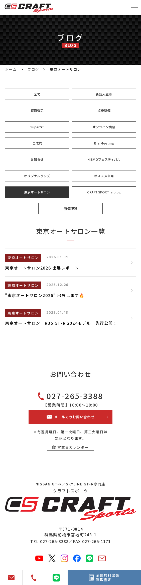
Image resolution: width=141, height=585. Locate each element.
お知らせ (37, 159)
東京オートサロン (37, 192)
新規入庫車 (104, 94)
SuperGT (37, 127)
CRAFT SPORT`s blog (103, 192)
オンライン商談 (103, 127)
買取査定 (37, 110)
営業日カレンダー (73, 447)
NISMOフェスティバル (103, 159)
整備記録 (70, 208)
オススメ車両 (104, 175)
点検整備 (103, 110)
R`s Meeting (104, 143)
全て (37, 94)
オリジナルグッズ (37, 175)
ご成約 (37, 143)
